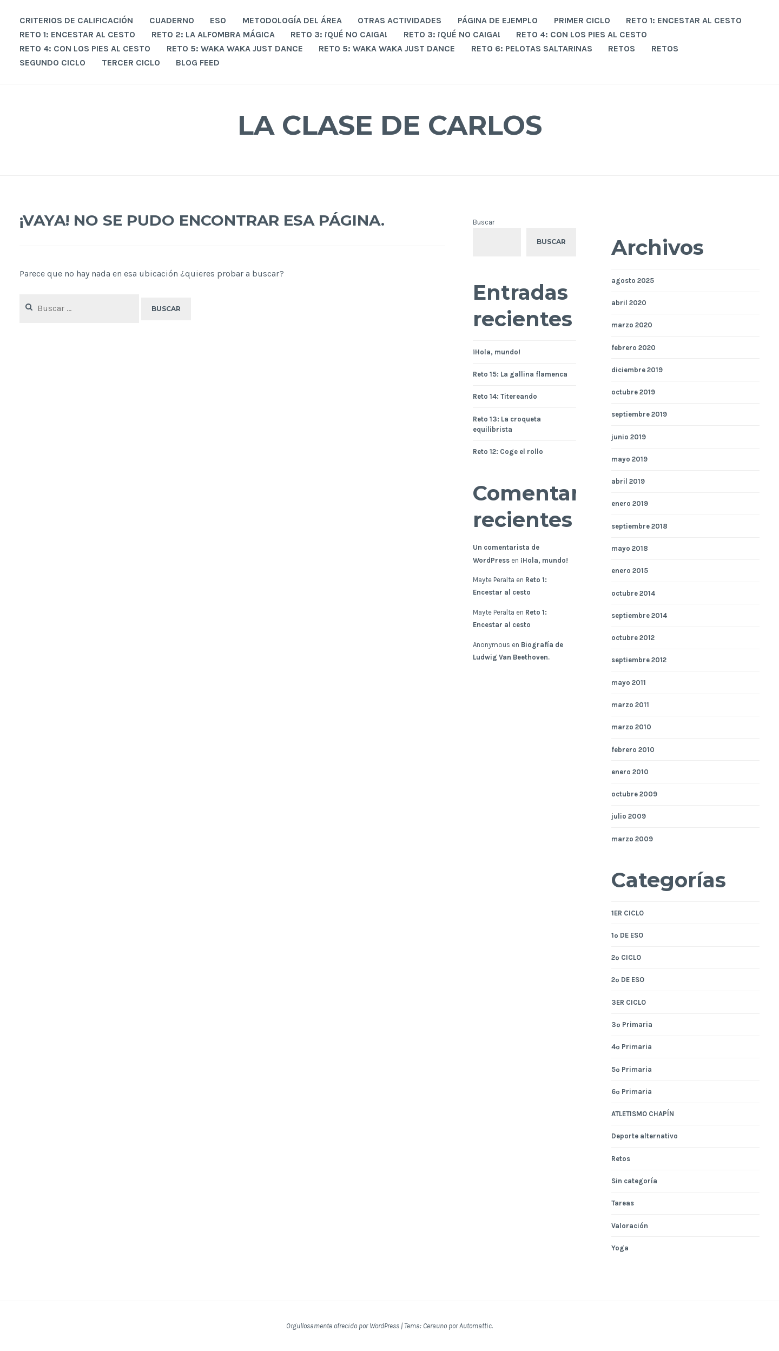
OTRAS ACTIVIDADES (399, 20)
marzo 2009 (632, 839)
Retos (620, 1159)
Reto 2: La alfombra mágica (213, 34)
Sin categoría (634, 1181)
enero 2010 (630, 772)
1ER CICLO (627, 913)
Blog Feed (198, 62)
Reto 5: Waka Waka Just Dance (235, 48)
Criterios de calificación (76, 20)
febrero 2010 (633, 750)
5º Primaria (631, 1069)
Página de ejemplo (498, 20)
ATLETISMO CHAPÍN (642, 1114)
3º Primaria (631, 1024)
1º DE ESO (627, 935)
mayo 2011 (628, 682)
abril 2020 (628, 303)
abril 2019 (628, 481)
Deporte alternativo (644, 1136)
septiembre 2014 (639, 615)
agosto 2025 (632, 280)
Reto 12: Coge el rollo (508, 451)
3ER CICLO (628, 1002)
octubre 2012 (633, 638)
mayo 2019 (629, 459)
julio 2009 (628, 816)
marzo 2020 (631, 325)
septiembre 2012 (638, 660)
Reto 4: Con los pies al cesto (581, 34)
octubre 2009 (634, 794)
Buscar (483, 222)
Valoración (629, 1226)
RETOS (621, 48)
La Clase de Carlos (389, 125)
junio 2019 (628, 437)
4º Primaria (631, 1047)
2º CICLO (626, 957)
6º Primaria (631, 1092)
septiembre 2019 (639, 414)
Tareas (622, 1203)
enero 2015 (629, 570)
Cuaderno (171, 20)
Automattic (475, 1326)
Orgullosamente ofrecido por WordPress (342, 1326)
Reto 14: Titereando (505, 396)
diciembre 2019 (637, 370)
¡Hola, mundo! (496, 352)
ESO (218, 20)
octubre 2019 (633, 392)
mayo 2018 (629, 548)
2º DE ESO (627, 980)
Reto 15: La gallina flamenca (520, 374)
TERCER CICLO (131, 62)
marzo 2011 (630, 705)
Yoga (620, 1248)
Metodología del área (292, 20)
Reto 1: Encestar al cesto (684, 20)
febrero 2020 (633, 348)
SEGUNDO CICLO (52, 62)
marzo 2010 (631, 727)
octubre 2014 (633, 593)
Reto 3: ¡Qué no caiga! (339, 34)
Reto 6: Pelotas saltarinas (531, 48)
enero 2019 (629, 503)
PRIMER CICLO (582, 20)
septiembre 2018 (639, 526)
